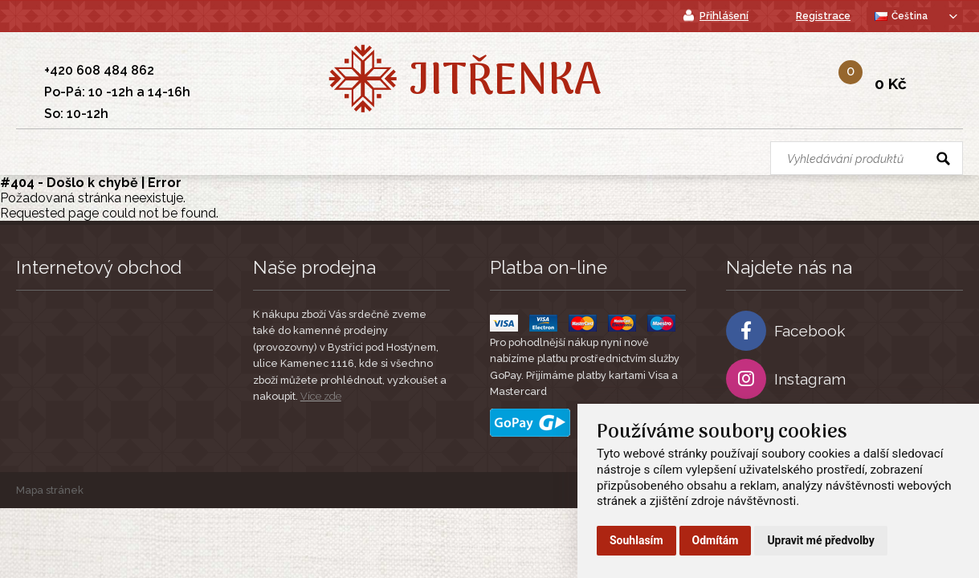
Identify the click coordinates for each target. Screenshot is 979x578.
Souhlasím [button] (636, 540)
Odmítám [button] (715, 540)
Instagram (786, 379)
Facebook (786, 331)
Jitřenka (505, 82)
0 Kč (891, 83)
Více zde (320, 396)
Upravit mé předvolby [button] (820, 540)
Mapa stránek (50, 490)
